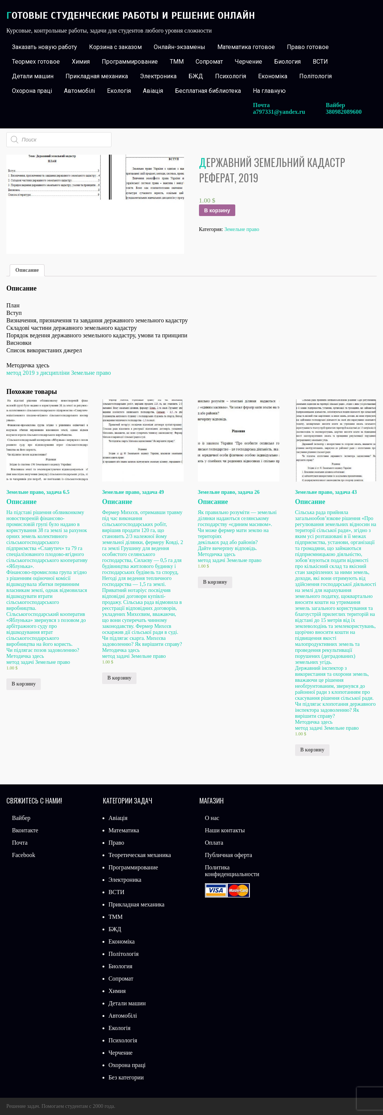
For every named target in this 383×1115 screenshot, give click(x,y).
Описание (27, 270)
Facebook (23, 855)
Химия (81, 61)
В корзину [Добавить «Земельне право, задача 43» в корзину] (312, 750)
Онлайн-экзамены (179, 47)
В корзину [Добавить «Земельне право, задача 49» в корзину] (119, 678)
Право (116, 842)
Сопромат (209, 61)
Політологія (315, 76)
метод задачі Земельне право (38, 662)
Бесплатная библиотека (208, 90)
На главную (269, 90)
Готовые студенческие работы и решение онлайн (130, 15)
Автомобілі (79, 90)
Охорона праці (32, 90)
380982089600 (344, 112)
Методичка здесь (25, 656)
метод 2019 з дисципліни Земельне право (58, 373)
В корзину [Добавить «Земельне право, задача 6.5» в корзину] (24, 684)
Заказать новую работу (44, 47)
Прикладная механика (96, 76)
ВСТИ (320, 61)
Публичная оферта (228, 855)
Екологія (119, 90)
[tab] (27, 270)
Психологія (230, 76)
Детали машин (32, 76)
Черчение (248, 61)
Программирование (130, 61)
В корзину (217, 210)
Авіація (153, 90)
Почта (19, 842)
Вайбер (21, 818)
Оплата (214, 842)
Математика (123, 830)
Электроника (158, 76)
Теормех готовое (36, 61)
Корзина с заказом (115, 47)
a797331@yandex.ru (279, 112)
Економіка (272, 76)
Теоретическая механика (139, 855)
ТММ (177, 61)
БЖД (196, 76)
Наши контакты (225, 830)
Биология (287, 61)
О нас (212, 818)
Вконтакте (25, 830)
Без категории (126, 1077)
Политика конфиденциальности (232, 870)
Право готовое (308, 47)
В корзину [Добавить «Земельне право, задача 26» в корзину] (215, 582)
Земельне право (241, 229)
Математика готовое (246, 47)
